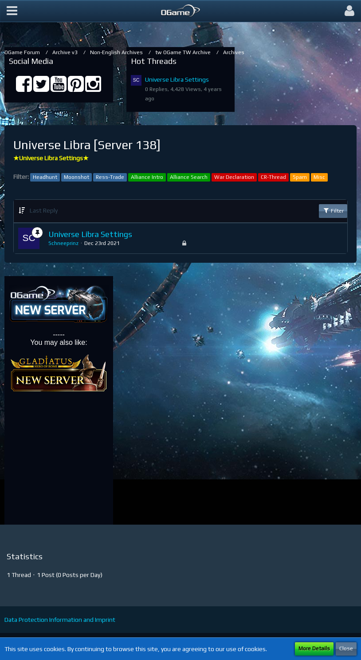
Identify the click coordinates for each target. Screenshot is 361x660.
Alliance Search (189, 177)
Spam (300, 177)
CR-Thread (273, 177)
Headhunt (45, 177)
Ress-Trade (110, 177)
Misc (319, 177)
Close (346, 648)
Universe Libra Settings (177, 79)
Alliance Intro (147, 177)
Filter (333, 210)
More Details (314, 648)
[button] (12, 11)
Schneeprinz (63, 243)
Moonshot (76, 177)
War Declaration (234, 177)
